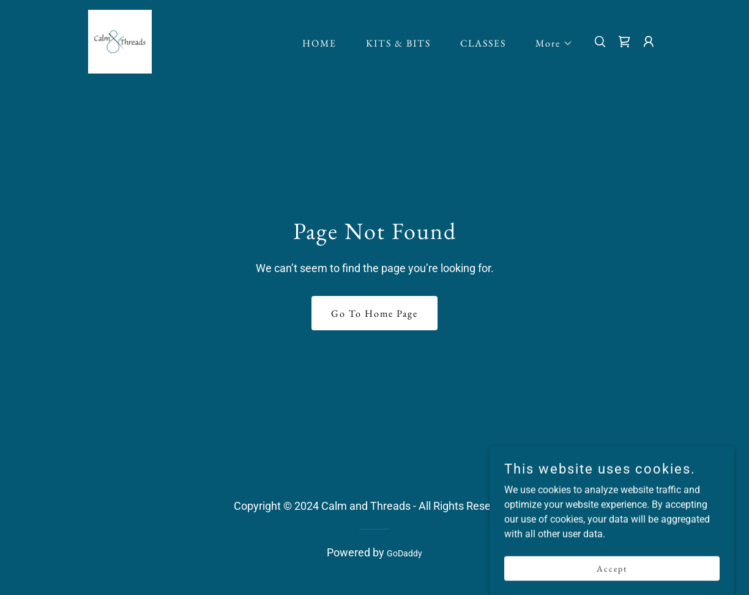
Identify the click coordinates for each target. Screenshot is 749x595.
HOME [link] (319, 43)
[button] (549, 43)
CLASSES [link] (483, 43)
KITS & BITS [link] (398, 43)
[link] (120, 41)
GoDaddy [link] (404, 553)
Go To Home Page (374, 313)
